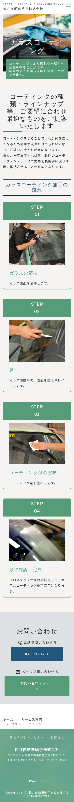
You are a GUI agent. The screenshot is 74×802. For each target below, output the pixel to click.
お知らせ (57, 737)
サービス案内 (32, 719)
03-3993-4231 (37, 653)
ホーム (8, 719)
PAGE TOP (37, 780)
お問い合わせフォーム (37, 686)
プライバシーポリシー (26, 737)
